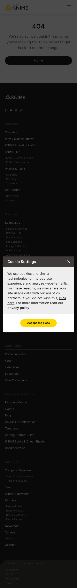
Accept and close (38, 323)
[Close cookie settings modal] (68, 261)
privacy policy (18, 308)
